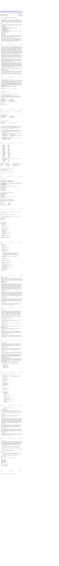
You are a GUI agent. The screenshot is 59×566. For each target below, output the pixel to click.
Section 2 (2, 70)
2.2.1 (1, 335)
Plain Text (5, 11)
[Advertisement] (24, 5)
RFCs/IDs (2, 11)
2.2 (0, 330)
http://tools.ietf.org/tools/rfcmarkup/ (14, 565)
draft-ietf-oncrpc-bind (13, 11)
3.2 (0, 489)
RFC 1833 (1, 51)
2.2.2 (1, 390)
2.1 (0, 101)
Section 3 (2, 71)
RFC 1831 (4, 541)
